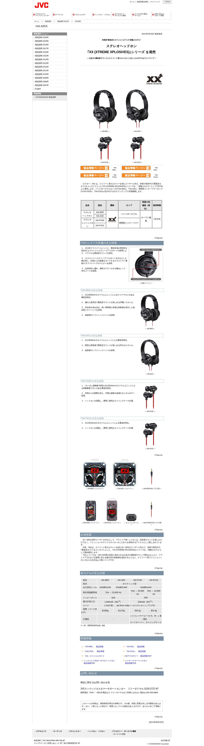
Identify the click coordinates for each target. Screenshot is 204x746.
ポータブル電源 (119, 734)
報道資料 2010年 (42, 74)
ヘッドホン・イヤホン (96, 731)
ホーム (132, 2)
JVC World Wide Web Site (52, 740)
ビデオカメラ (41, 731)
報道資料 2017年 (42, 48)
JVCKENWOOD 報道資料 (46, 97)
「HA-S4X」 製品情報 (134, 647)
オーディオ (57, 731)
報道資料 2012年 (42, 67)
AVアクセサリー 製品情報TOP (138, 656)
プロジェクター (75, 731)
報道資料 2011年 (63, 21)
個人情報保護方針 (70, 743)
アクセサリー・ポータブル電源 (124, 731)
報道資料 (48, 21)
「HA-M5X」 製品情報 (93, 647)
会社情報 (164, 740)
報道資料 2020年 (42, 37)
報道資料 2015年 (42, 56)
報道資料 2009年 (42, 78)
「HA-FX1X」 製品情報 (135, 651)
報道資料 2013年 (42, 63)
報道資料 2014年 (42, 60)
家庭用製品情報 (142, 2)
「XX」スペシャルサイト (94, 656)
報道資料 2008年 (42, 82)
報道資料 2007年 (42, 85)
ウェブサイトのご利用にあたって (47, 743)
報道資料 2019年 (42, 41)
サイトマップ (155, 2)
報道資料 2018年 (42, 45)
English (38, 89)
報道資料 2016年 (42, 52)
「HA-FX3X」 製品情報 (94, 651)
